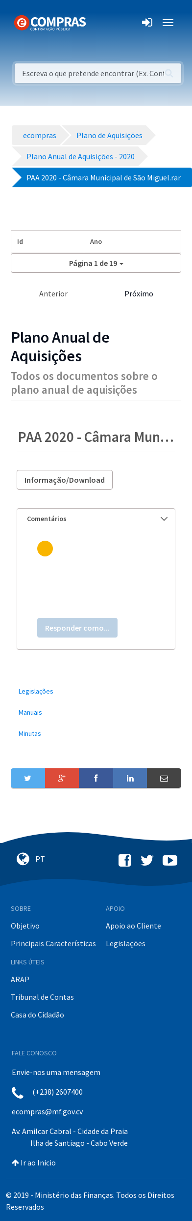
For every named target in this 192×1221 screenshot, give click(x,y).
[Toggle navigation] (100, 22)
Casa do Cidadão (37, 1014)
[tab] (96, 519)
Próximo (138, 293)
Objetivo (25, 925)
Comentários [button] (97, 518)
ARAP (20, 979)
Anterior (53, 293)
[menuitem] (96, 691)
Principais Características (53, 943)
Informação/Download (64, 480)
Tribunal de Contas (42, 997)
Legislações (125, 943)
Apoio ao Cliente (133, 925)
